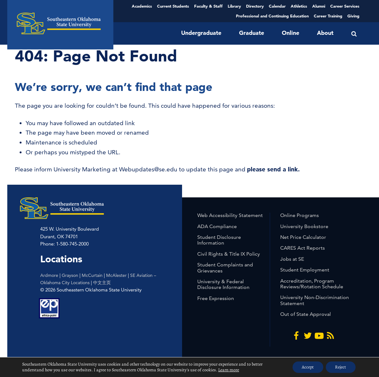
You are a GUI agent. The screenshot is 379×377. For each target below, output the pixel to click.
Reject (340, 367)
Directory (255, 6)
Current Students (173, 6)
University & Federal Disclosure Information (223, 284)
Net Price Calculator (303, 237)
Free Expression (215, 298)
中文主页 (102, 282)
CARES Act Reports (302, 248)
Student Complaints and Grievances (225, 267)
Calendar (277, 6)
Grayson (70, 275)
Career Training (328, 15)
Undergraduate (201, 32)
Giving (353, 15)
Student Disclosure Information (219, 240)
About (325, 32)
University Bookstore (304, 226)
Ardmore (49, 275)
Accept (307, 367)
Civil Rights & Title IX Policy (228, 254)
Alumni (318, 6)
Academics (142, 6)
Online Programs (299, 215)
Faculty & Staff (208, 6)
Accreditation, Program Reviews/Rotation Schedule (311, 284)
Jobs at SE (292, 259)
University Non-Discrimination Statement (314, 300)
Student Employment (304, 270)
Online (290, 32)
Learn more (228, 370)
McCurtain (92, 275)
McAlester (116, 275)
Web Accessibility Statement (230, 215)
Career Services (344, 6)
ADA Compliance (217, 226)
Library (234, 6)
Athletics (299, 6)
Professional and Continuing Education (272, 15)
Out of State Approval (305, 314)
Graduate (251, 32)
